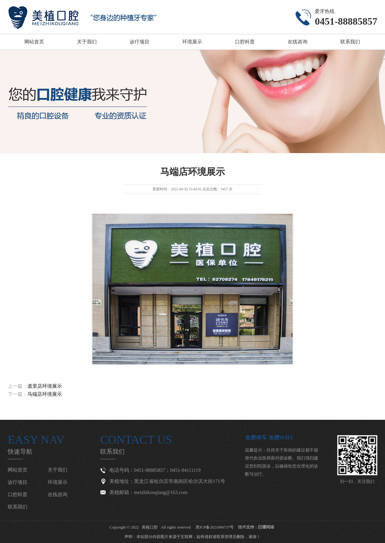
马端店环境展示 (44, 394)
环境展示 (192, 41)
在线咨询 (297, 41)
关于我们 (87, 41)
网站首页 (34, 41)
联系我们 (350, 41)
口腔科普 (245, 41)
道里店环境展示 (44, 386)
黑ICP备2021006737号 (215, 527)
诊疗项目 (139, 41)
